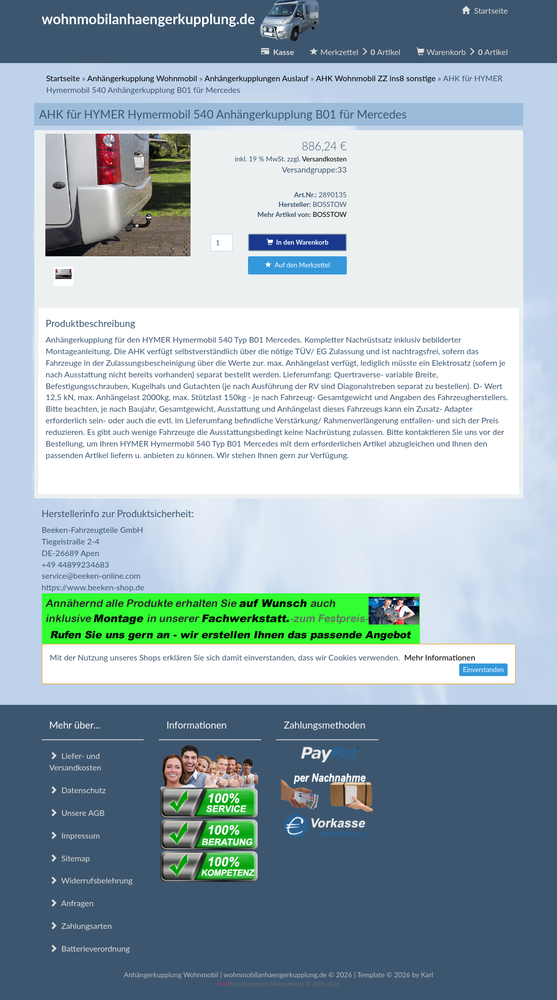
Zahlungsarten (80, 925)
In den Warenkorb (298, 242)
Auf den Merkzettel (297, 265)
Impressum (74, 835)
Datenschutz (77, 790)
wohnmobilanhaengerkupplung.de (183, 18)
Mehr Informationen (439, 657)
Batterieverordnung (89, 948)
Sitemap (69, 858)
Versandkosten (324, 158)
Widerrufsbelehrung (91, 880)
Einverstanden (483, 669)
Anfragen (71, 903)
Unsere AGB (77, 812)
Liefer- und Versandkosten (75, 761)
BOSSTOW (330, 214)
